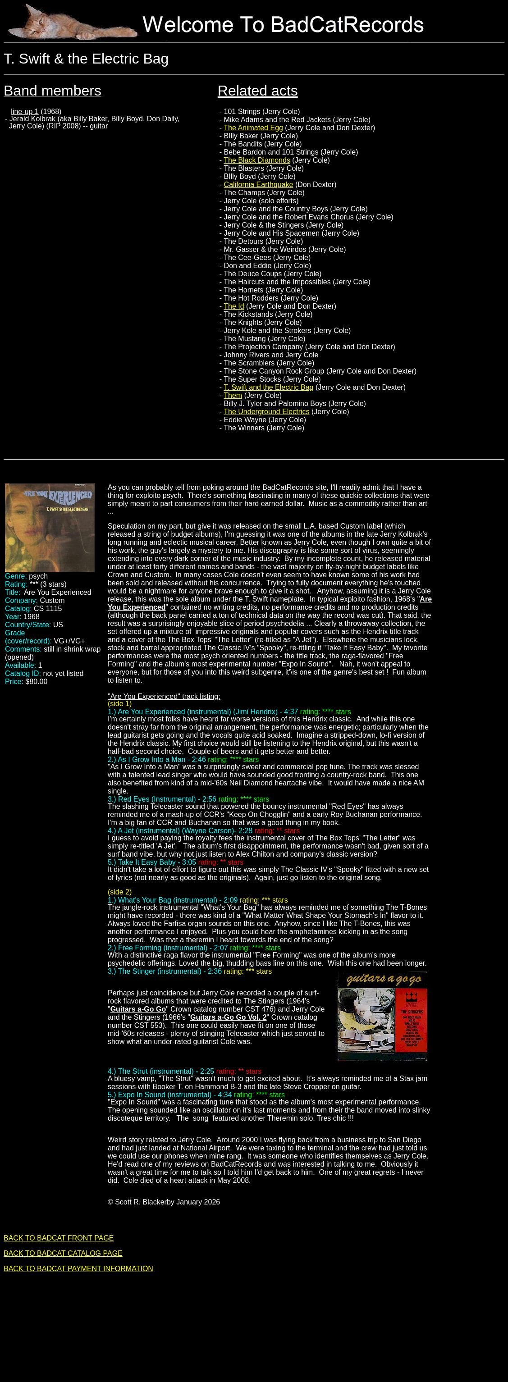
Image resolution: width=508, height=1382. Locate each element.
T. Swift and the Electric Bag (268, 387)
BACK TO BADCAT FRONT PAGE (59, 1238)
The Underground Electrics (266, 411)
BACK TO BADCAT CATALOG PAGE (63, 1253)
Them (233, 395)
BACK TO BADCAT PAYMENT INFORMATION (78, 1269)
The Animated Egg (253, 128)
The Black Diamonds (257, 160)
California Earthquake (258, 184)
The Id (234, 306)
